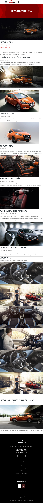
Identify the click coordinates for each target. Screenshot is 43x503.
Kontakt (21, 497)
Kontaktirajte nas (21, 456)
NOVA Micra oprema (5, 47)
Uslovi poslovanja (21, 496)
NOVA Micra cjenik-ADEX (6, 45)
